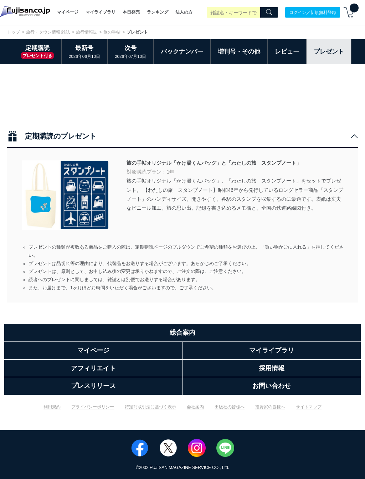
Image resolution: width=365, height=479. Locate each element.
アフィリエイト (93, 368)
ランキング (157, 12)
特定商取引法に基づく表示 (150, 406)
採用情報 (271, 368)
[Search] (269, 12)
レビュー (287, 51)
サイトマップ (309, 406)
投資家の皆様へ (270, 406)
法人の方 (183, 12)
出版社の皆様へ (230, 406)
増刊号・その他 (239, 51)
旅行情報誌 (86, 32)
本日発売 (131, 12)
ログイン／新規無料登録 (312, 12)
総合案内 (182, 332)
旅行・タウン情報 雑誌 (48, 32)
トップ (13, 32)
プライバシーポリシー (92, 406)
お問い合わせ (271, 385)
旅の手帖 (111, 32)
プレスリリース (93, 385)
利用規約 (52, 406)
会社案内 (195, 406)
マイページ (67, 12)
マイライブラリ (100, 12)
